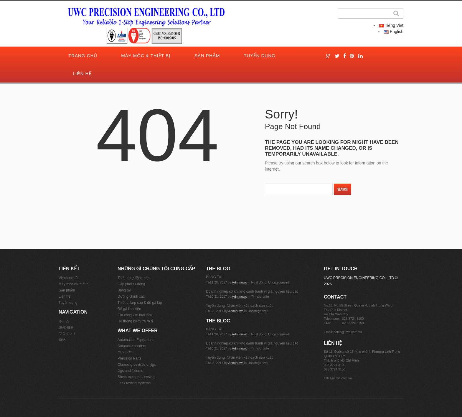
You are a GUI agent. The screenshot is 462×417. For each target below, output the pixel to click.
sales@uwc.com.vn (348, 332)
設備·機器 (66, 327)
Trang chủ (82, 55)
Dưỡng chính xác (131, 296)
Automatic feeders (132, 346)
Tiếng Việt (391, 25)
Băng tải (124, 290)
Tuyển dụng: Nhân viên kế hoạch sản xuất (239, 306)
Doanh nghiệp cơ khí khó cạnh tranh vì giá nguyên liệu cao (252, 291)
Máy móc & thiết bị (146, 55)
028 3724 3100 (353, 318)
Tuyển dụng (259, 55)
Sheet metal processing (136, 377)
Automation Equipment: (136, 340)
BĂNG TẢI (214, 277)
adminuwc (239, 282)
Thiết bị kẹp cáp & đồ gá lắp (140, 303)
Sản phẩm (207, 55)
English (393, 31)
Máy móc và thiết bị (74, 284)
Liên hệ (82, 73)
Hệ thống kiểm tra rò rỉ (135, 321)
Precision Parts (129, 358)
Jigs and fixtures (130, 371)
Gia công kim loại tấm (135, 315)
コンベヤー (126, 352)
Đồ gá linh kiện (129, 309)
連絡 (62, 340)
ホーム (64, 321)
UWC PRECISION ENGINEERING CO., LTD (359, 278)
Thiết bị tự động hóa (133, 278)
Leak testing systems (134, 383)
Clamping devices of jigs (137, 364)
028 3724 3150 (353, 323)
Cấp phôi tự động (131, 284)
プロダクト (67, 334)
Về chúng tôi (68, 278)
